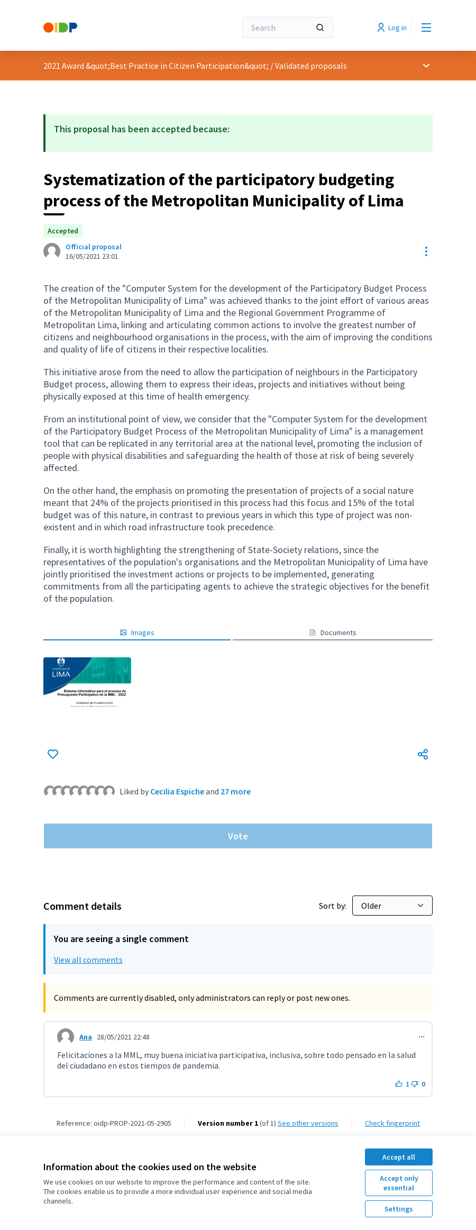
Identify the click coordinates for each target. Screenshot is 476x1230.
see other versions (308, 1123)
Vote (238, 836)
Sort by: (333, 905)
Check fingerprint (392, 1123)
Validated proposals (311, 65)
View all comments (88, 959)
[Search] (288, 27)
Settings (399, 1209)
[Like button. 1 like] (402, 1084)
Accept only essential (399, 1182)
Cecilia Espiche (177, 791)
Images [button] (137, 632)
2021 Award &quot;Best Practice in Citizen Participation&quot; (156, 65)
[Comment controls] (421, 1037)
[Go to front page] (113, 27)
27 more (236, 791)
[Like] (52, 754)
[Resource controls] (426, 251)
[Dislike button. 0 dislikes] (418, 1084)
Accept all (398, 1157)
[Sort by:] (392, 906)
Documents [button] (332, 632)
